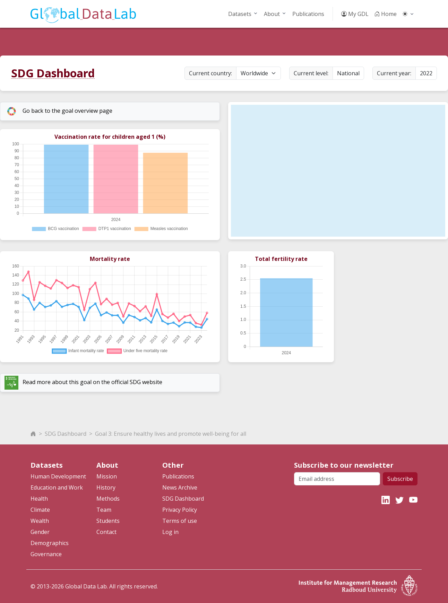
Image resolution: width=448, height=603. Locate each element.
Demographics (50, 543)
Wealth (40, 521)
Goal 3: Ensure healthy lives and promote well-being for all (170, 434)
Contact (106, 532)
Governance (46, 554)
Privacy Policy (179, 509)
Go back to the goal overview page (58, 111)
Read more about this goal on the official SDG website (83, 383)
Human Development (58, 476)
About (272, 14)
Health (39, 498)
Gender (40, 532)
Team (103, 509)
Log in (170, 532)
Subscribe (400, 479)
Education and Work (57, 487)
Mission (106, 476)
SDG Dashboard (53, 73)
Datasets (239, 14)
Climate (40, 509)
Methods (108, 498)
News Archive (179, 487)
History (105, 487)
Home (385, 14)
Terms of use (179, 521)
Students (108, 521)
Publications (308, 14)
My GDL (355, 14)
